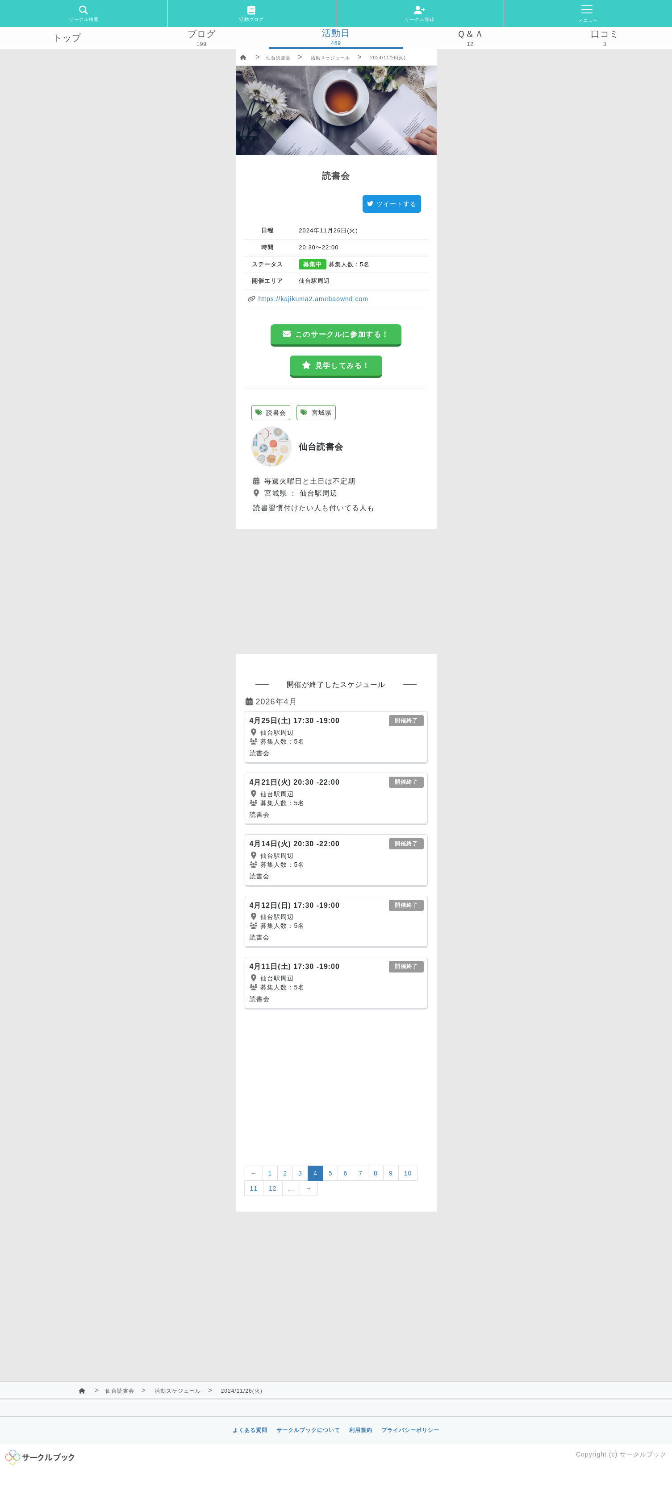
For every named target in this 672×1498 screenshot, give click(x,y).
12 (273, 1188)
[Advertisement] (336, 591)
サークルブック (643, 1454)
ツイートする (392, 203)
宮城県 (316, 412)
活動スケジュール (330, 57)
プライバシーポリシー (410, 1430)
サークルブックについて (308, 1430)
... (291, 1188)
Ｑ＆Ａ (470, 34)
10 (408, 1173)
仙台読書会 (278, 57)
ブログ (202, 34)
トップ (67, 38)
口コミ (605, 34)
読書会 (271, 412)
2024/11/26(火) (388, 57)
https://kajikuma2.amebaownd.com (312, 298)
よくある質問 (250, 1430)
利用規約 (360, 1430)
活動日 (336, 33)
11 (254, 1188)
